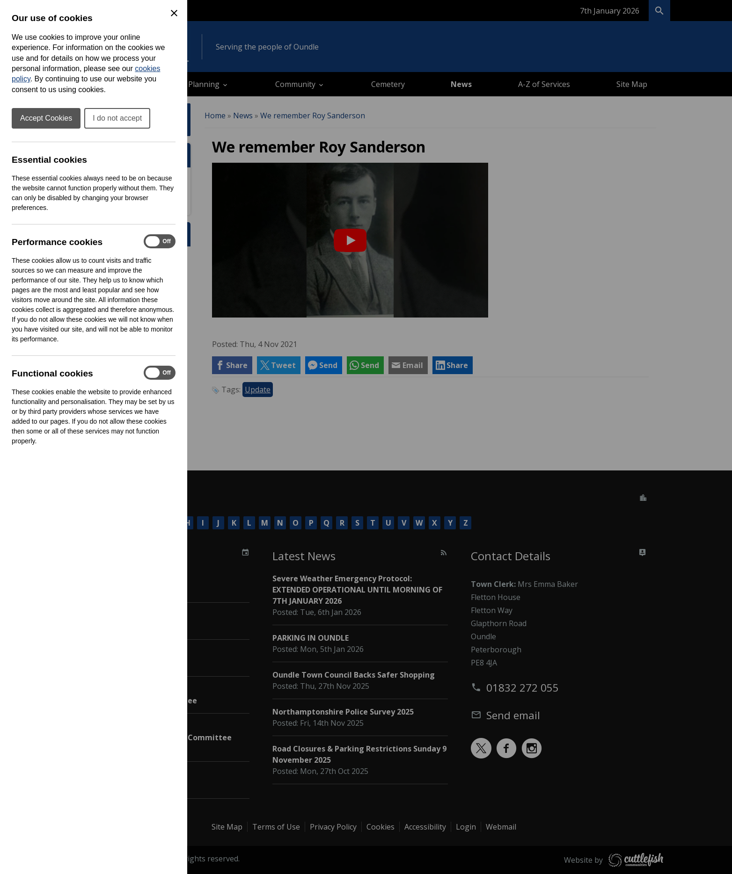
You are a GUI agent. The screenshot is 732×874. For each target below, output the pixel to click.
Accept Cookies (46, 118)
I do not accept (117, 118)
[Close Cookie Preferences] (174, 13)
